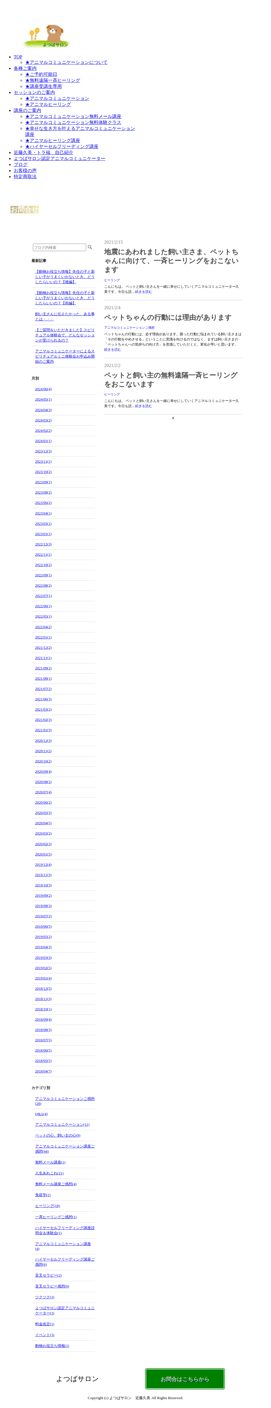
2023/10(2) (43, 472)
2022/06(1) (43, 606)
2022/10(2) (43, 565)
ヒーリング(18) (47, 1206)
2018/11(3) (43, 999)
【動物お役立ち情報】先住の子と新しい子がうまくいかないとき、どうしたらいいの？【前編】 (65, 298)
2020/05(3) (43, 813)
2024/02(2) (43, 430)
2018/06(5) (43, 1050)
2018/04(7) (43, 1071)
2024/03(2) (43, 420)
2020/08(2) (43, 782)
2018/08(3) (43, 1030)
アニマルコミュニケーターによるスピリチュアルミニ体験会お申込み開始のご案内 (65, 356)
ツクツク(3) (44, 1297)
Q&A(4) (41, 1114)
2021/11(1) (43, 658)
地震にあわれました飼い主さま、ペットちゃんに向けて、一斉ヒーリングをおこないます (171, 260)
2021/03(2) (43, 709)
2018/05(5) (43, 1060)
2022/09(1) (43, 575)
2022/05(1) (43, 616)
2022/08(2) (43, 585)
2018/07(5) (43, 1040)
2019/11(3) (43, 875)
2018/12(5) (43, 988)
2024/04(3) (43, 410)
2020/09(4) (43, 771)
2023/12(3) (43, 451)
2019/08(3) (43, 906)
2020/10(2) (43, 761)
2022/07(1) (43, 595)
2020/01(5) (43, 854)
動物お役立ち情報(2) (52, 1346)
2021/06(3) (43, 699)
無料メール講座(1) (50, 1162)
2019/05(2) (43, 936)
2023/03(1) (43, 523)
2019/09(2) (43, 895)
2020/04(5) (43, 823)
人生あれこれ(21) (49, 1173)
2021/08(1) (43, 678)
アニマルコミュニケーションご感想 (129, 327)
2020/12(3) (43, 740)
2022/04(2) (43, 627)
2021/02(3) (43, 719)
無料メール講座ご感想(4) (56, 1184)
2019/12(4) (43, 864)
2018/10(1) (43, 1009)
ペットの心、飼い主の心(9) (57, 1135)
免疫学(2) (43, 1195)
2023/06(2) (43, 502)
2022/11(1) (43, 554)
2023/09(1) (43, 482)
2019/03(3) (43, 957)
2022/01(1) (43, 637)
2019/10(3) (43, 885)
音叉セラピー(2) (48, 1275)
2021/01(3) (43, 730)
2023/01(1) (43, 534)
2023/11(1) (43, 461)
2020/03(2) (43, 833)
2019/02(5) (43, 968)
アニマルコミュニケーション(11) (62, 1124)
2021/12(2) (43, 647)
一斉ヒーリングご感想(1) (56, 1217)
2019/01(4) (43, 978)
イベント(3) (44, 1335)
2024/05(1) (43, 399)
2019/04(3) (43, 947)
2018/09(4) (43, 1019)
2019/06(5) (43, 926)
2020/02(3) (43, 844)
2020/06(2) (43, 802)
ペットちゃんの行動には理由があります (168, 317)
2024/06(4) (43, 389)
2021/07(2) (43, 689)
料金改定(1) (44, 1324)
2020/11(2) (43, 751)
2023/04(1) (43, 513)
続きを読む (143, 292)
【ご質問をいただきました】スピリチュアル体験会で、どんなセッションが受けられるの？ (65, 335)
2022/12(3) (43, 544)
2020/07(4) (43, 792)
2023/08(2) (43, 492)
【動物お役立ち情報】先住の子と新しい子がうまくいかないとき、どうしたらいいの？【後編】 (65, 276)
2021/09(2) (43, 668)
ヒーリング (112, 280)
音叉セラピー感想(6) (52, 1286)
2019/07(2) (43, 916)
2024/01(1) (43, 441)
